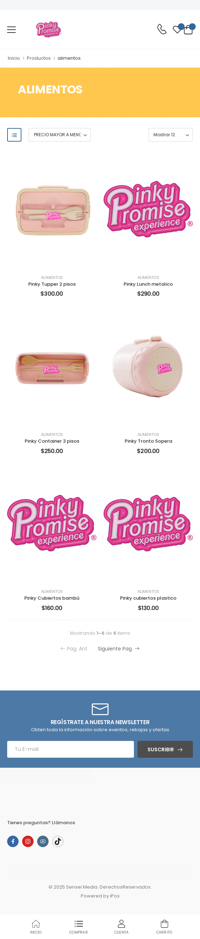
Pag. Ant (74, 648)
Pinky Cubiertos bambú (51, 598)
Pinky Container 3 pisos (52, 441)
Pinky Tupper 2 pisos (52, 284)
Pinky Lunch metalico (148, 284)
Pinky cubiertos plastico (148, 598)
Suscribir (161, 749)
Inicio (14, 58)
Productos (39, 58)
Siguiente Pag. (119, 648)
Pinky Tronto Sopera (148, 441)
